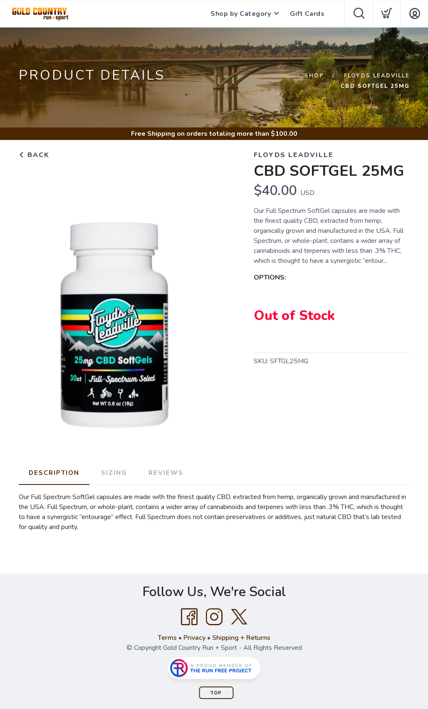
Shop (314, 76)
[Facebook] (189, 616)
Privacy (194, 637)
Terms (167, 637)
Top (216, 693)
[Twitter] (239, 616)
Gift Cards (307, 13)
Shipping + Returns (241, 637)
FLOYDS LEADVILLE (377, 76)
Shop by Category (240, 13)
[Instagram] (214, 616)
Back (34, 155)
